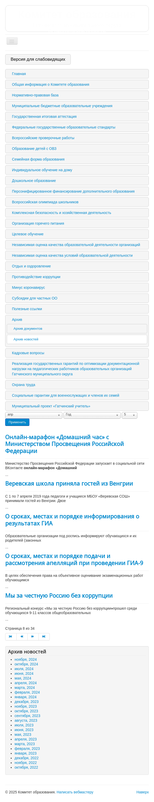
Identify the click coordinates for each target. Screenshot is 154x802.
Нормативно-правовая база (35, 95)
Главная (19, 74)
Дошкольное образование (34, 181)
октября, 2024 (26, 664)
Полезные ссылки (27, 309)
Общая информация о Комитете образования (50, 84)
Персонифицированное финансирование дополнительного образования (73, 191)
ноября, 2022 (26, 763)
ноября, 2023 (26, 706)
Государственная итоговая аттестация (44, 116)
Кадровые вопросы (28, 353)
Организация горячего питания (38, 223)
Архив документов (28, 328)
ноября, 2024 (26, 659)
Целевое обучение (27, 234)
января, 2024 (26, 697)
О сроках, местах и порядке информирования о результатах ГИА (72, 519)
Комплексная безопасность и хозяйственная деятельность (61, 213)
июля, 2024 (24, 669)
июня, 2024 (24, 673)
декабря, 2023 (26, 702)
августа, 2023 (26, 720)
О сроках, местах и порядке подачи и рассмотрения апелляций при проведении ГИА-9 (74, 559)
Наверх (142, 792)
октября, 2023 (26, 711)
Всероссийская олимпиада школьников (45, 202)
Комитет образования (77, 21)
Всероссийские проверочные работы (43, 138)
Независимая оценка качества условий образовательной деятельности (72, 255)
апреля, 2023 (26, 739)
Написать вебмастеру (75, 792)
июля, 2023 (24, 725)
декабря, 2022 (26, 758)
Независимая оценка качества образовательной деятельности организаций (76, 245)
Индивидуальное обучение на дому (42, 170)
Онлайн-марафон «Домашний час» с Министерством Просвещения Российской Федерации (64, 444)
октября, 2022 (26, 767)
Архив (17, 319)
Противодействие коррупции (36, 277)
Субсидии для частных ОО (34, 298)
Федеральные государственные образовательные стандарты (63, 127)
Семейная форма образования (38, 159)
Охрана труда (23, 385)
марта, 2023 (25, 744)
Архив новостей (26, 339)
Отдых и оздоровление (31, 266)
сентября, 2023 (27, 716)
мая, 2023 (23, 734)
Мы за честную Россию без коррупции (59, 595)
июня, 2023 (24, 730)
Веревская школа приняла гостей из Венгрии (69, 483)
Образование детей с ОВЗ (34, 148)
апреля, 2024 (26, 683)
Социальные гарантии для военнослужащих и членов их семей (65, 395)
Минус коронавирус (28, 287)
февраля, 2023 (27, 748)
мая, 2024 (23, 678)
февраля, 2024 (27, 692)
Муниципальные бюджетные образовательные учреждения (62, 106)
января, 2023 (26, 753)
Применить (17, 422)
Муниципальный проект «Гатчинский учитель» (51, 406)
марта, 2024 (25, 687)
